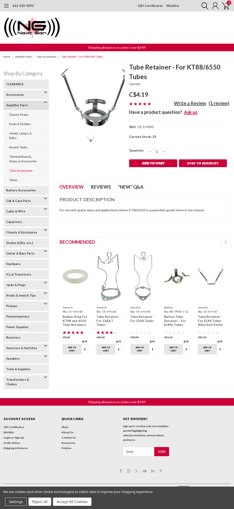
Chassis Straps (19, 114)
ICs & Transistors (18, 274)
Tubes (13, 180)
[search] (203, 5)
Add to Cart (72, 349)
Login (7, 437)
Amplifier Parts (23, 56)
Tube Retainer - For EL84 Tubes (142, 319)
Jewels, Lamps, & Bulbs (20, 135)
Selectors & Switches (21, 348)
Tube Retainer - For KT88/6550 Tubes (82, 56)
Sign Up (19, 437)
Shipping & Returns (15, 448)
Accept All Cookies (72, 501)
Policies (66, 448)
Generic (135, 84)
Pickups (11, 306)
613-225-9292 (23, 6)
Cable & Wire (15, 211)
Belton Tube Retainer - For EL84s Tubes (175, 321)
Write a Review (190, 103)
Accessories (15, 94)
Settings (16, 501)
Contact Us (68, 437)
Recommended (77, 242)
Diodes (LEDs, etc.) (19, 243)
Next (225, 242)
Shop (64, 427)
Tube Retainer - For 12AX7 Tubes (108, 321)
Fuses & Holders (20, 124)
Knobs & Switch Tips (21, 295)
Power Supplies (17, 327)
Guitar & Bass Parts (20, 253)
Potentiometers (17, 316)
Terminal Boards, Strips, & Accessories (23, 159)
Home (6, 56)
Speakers (13, 358)
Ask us (190, 112)
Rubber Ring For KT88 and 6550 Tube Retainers (75, 321)
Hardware (13, 264)
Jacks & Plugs (16, 285)
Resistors (13, 337)
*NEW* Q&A (130, 187)
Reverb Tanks (18, 147)
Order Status (11, 443)
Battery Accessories (21, 190)
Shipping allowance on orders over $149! (117, 47)
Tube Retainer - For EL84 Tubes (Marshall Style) (210, 321)
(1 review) (219, 103)
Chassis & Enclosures (21, 232)
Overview (71, 187)
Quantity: (136, 150)
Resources (68, 443)
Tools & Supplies (18, 369)
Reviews (101, 187)
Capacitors (14, 222)
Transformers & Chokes (17, 382)
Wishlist (172, 6)
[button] (117, 47)
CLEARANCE (15, 84)
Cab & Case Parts (18, 201)
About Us (67, 432)
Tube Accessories (46, 56)
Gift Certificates (150, 6)
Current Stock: (142, 137)
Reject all (40, 501)
